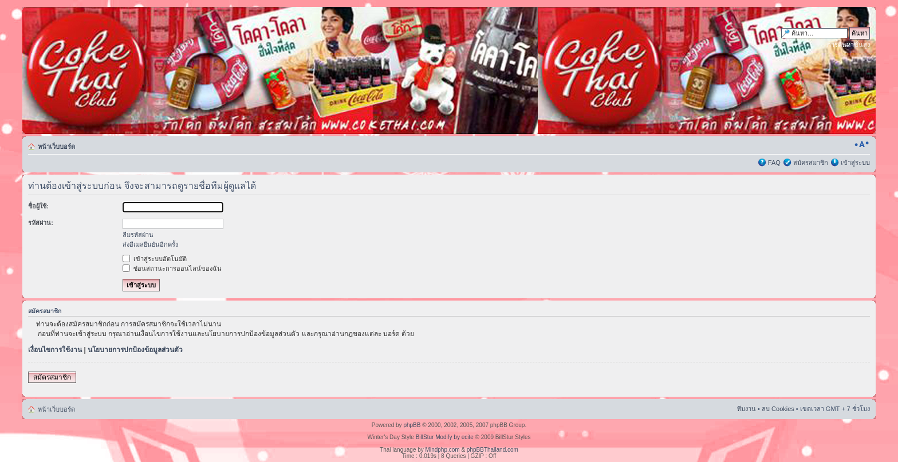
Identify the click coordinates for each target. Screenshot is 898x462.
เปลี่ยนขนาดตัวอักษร (861, 144)
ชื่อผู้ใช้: (38, 206)
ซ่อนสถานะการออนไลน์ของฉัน (172, 268)
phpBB (411, 425)
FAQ (774, 162)
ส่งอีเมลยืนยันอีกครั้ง (150, 244)
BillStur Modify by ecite (445, 437)
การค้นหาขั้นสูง (848, 44)
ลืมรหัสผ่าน (138, 234)
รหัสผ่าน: (40, 222)
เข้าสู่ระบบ (855, 162)
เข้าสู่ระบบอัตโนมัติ (155, 258)
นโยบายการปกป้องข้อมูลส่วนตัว (135, 350)
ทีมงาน (746, 408)
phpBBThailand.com (492, 450)
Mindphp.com (443, 450)
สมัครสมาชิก (810, 162)
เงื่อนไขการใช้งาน (55, 350)
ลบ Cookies (778, 408)
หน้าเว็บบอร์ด (56, 146)
